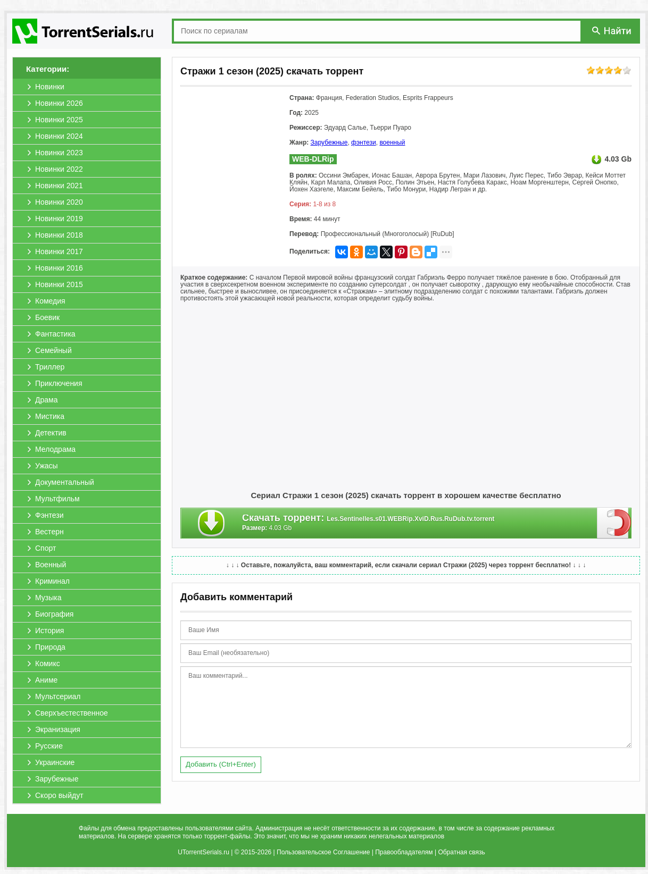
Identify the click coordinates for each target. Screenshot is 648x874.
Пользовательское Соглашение (323, 852)
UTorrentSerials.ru (203, 852)
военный (392, 142)
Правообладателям (404, 852)
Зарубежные (329, 142)
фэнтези (363, 142)
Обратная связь (461, 852)
